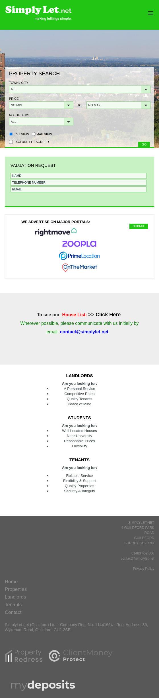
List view (19, 134)
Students (79, 417)
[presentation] (52, 203)
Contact (13, 612)
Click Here (108, 314)
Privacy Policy (143, 569)
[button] (79, 89)
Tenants (79, 459)
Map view (42, 134)
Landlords (79, 375)
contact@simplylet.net (137, 558)
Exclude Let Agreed (31, 142)
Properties (16, 589)
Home (11, 581)
